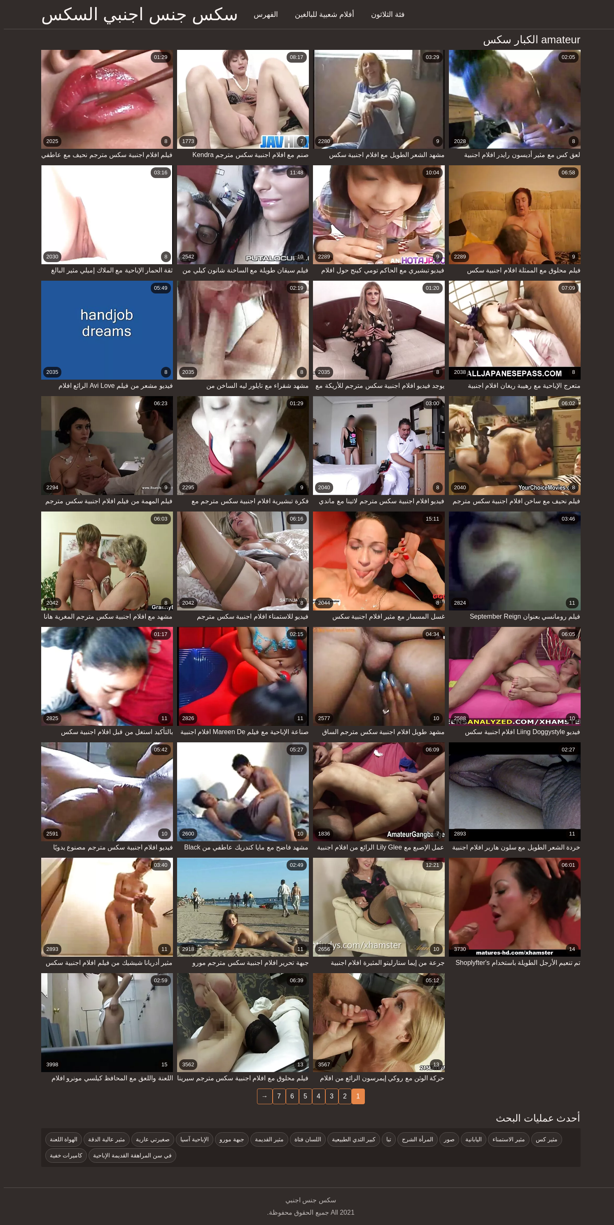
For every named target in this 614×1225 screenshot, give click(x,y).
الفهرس (262, 14)
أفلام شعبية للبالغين (320, 14)
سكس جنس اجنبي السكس (135, 14)
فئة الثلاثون (384, 14)
